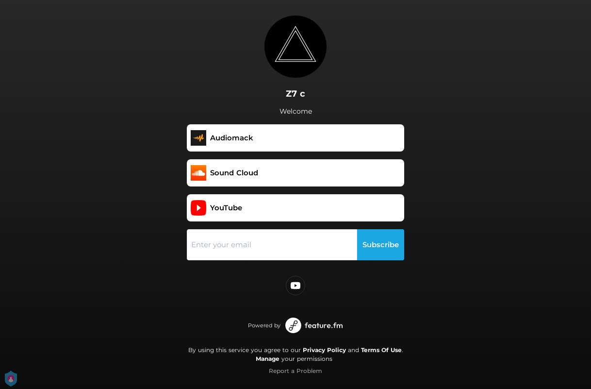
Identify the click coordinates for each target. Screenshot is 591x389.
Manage (267, 358)
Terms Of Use (381, 350)
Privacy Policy (324, 350)
